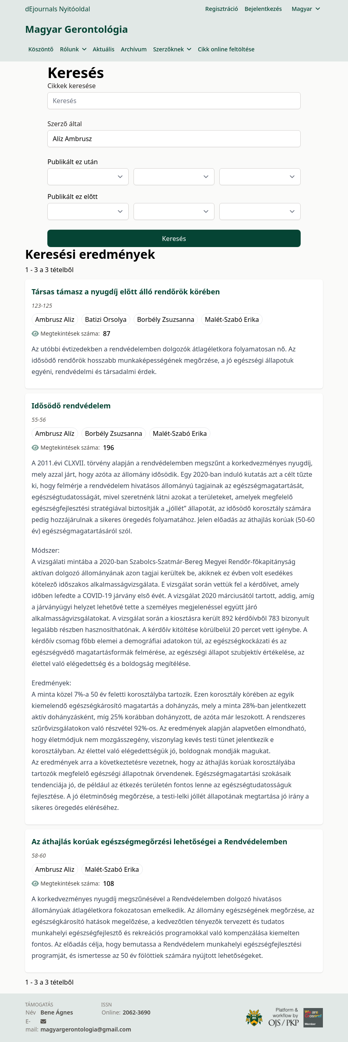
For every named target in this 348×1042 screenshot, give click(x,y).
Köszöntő (40, 49)
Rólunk (73, 49)
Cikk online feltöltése (226, 49)
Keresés (174, 238)
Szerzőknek (172, 49)
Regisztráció (221, 9)
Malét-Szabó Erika (232, 319)
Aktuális (104, 49)
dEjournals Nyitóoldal (57, 8)
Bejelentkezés (263, 9)
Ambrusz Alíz (54, 433)
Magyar (306, 9)
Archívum (134, 49)
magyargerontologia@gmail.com (85, 1029)
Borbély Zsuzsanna (166, 319)
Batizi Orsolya (106, 319)
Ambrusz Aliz (54, 319)
